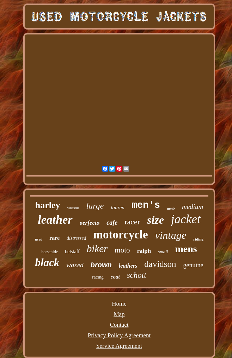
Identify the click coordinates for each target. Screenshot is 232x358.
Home (119, 303)
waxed (75, 265)
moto (122, 250)
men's (146, 205)
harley (47, 205)
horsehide (49, 251)
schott (136, 275)
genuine (193, 265)
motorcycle (120, 234)
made (171, 209)
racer (132, 221)
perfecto (90, 222)
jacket (186, 219)
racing (97, 277)
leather (55, 219)
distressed (76, 238)
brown (101, 265)
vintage (170, 235)
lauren (117, 207)
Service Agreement (119, 346)
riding (198, 239)
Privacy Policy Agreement (119, 335)
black (47, 262)
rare (54, 238)
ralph (144, 251)
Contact (119, 324)
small (163, 251)
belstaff (72, 251)
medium (192, 206)
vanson (73, 207)
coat (115, 277)
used (38, 239)
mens (186, 248)
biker (97, 248)
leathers (128, 266)
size (155, 219)
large (95, 205)
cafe (111, 222)
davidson (160, 264)
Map (119, 314)
